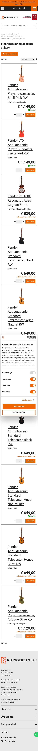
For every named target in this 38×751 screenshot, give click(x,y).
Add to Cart (30, 114)
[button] (15, 9)
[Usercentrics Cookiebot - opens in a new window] (27, 337)
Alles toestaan (19, 406)
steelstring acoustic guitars (11, 36)
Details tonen (27, 400)
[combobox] (19, 25)
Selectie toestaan (19, 412)
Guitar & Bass (12, 34)
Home (3, 34)
